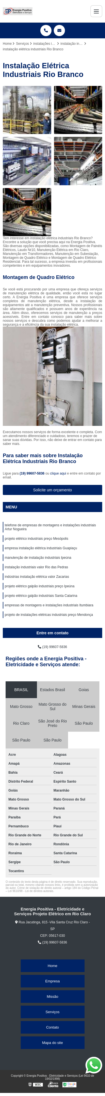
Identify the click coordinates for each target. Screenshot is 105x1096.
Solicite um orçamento (52, 490)
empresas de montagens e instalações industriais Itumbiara (49, 605)
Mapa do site (52, 1043)
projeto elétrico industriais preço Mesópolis (36, 539)
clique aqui (58, 473)
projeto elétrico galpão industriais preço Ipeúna (39, 586)
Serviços (53, 1012)
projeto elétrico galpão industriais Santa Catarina (41, 596)
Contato (52, 1027)
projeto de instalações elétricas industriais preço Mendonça (49, 615)
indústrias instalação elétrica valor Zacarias (37, 577)
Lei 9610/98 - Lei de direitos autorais (30, 891)
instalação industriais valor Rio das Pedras (36, 567)
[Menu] (96, 11)
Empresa (52, 981)
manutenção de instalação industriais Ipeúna (38, 558)
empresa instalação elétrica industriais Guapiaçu (41, 548)
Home (52, 966)
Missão (52, 996)
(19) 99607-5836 (32, 473)
